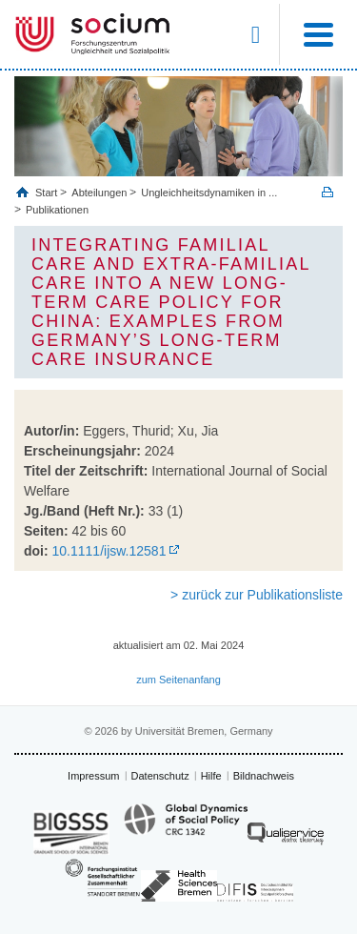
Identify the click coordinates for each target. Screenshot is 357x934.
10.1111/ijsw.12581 (109, 550)
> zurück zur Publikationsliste (256, 594)
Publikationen (57, 209)
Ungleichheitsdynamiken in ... (209, 192)
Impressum (93, 776)
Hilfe (211, 776)
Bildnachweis (263, 776)
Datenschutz (160, 776)
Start (47, 192)
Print (327, 192)
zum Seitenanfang (178, 679)
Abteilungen (99, 192)
